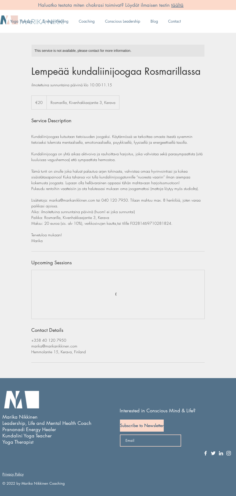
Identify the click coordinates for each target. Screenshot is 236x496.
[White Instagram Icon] (229, 453)
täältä (177, 5)
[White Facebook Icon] (206, 453)
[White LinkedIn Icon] (221, 453)
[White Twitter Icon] (213, 453)
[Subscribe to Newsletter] (142, 426)
